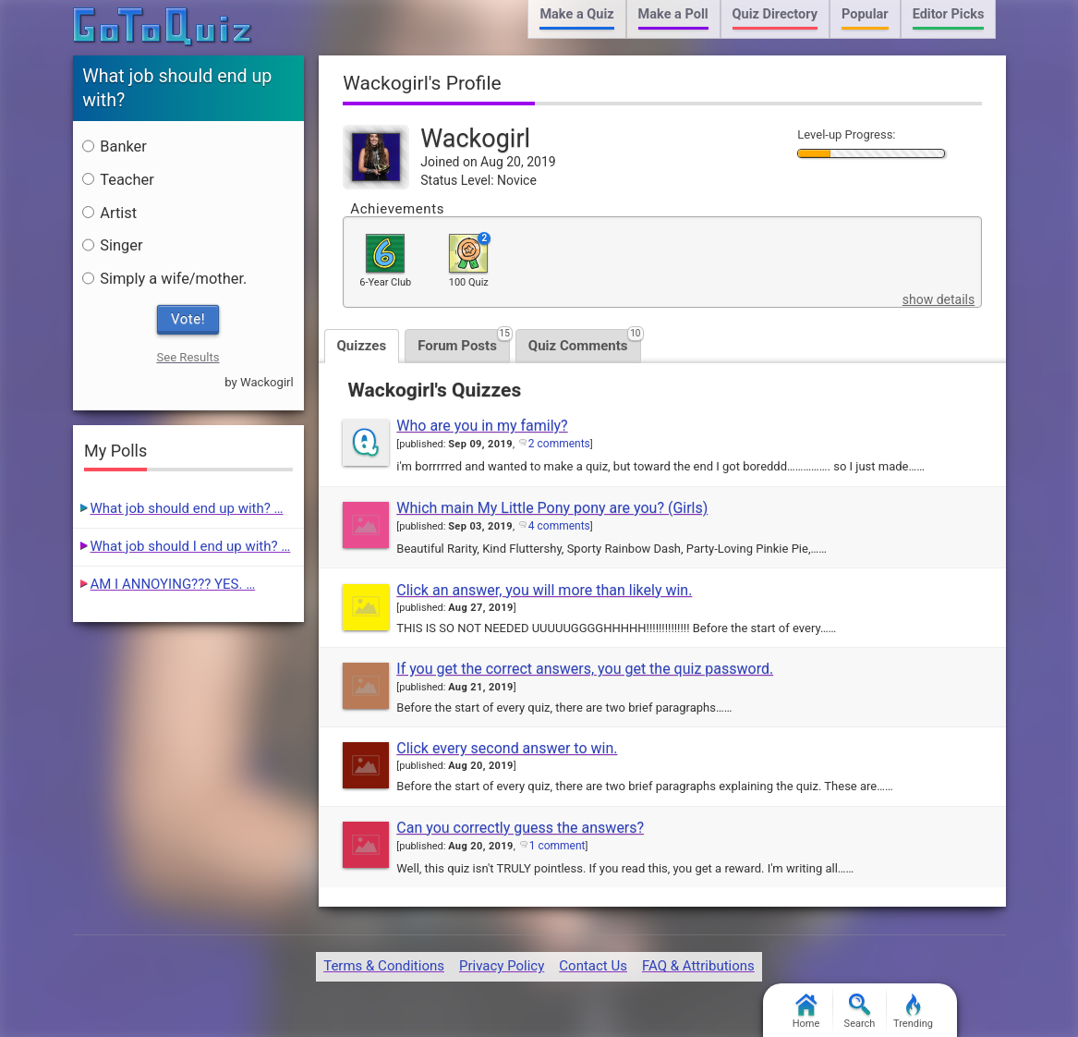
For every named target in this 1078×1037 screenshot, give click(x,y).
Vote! (188, 319)
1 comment (557, 845)
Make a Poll (673, 14)
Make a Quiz (576, 14)
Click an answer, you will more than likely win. (544, 590)
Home (806, 1012)
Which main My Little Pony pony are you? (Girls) (552, 508)
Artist (109, 213)
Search (860, 1012)
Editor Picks (949, 14)
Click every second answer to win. (506, 748)
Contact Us (593, 966)
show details (938, 299)
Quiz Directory (775, 14)
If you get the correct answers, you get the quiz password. (584, 668)
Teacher (117, 180)
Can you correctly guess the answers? (520, 827)
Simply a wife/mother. (164, 278)
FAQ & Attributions (698, 966)
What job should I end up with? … (191, 546)
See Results (187, 357)
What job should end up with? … (187, 508)
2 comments (559, 443)
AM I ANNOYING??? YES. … (173, 584)
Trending (913, 1012)
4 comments (559, 525)
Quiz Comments (584, 341)
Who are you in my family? (481, 425)
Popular (865, 14)
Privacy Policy (501, 966)
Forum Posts (464, 341)
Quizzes (362, 345)
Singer (112, 245)
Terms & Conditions (383, 966)
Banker (114, 146)
